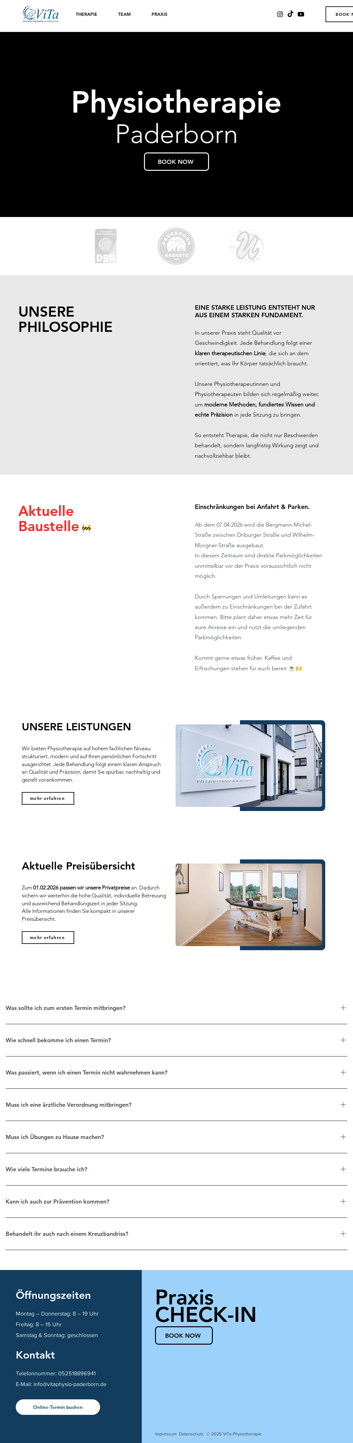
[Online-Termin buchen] (58, 1407)
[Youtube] (301, 14)
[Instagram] (280, 14)
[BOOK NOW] (176, 161)
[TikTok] (290, 14)
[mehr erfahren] (48, 798)
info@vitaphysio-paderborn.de (69, 1384)
